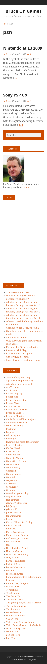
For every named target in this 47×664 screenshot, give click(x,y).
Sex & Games (12, 586)
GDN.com (11, 483)
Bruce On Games (23, 11)
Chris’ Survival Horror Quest (21, 419)
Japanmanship (13, 516)
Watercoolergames (16, 628)
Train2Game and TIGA (17, 292)
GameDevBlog (13, 467)
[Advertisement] (22, 241)
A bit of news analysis (17, 337)
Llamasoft (11, 528)
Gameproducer (14, 474)
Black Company (14, 393)
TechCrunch (12, 593)
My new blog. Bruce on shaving (22, 347)
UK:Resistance (13, 612)
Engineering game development (22, 442)
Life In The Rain (14, 525)
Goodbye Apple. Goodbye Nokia (22, 328)
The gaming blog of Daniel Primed (23, 602)
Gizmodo (10, 490)
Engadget (11, 438)
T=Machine (12, 590)
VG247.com (12, 619)
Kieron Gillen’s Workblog (19, 522)
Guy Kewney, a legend (17, 357)
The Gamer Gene (14, 599)
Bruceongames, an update (19, 353)
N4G (8, 545)
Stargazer (31, 659)
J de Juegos (11, 506)
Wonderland (12, 631)
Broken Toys (12, 403)
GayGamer (11, 480)
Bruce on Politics (15, 413)
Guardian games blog (17, 493)
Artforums (11, 390)
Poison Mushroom (15, 567)
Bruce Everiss (13, 406)
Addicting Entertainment (19, 384)
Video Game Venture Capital (20, 622)
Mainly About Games (17, 535)
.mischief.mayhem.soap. (18, 377)
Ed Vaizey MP (13, 435)
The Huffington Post (16, 606)
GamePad (11, 471)
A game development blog (19, 380)
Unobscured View (15, 615)
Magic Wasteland (15, 532)
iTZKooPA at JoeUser (16, 503)
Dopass (10, 432)
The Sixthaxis (13, 609)
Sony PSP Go (15, 95)
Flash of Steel (13, 448)
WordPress (18, 659)
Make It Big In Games (17, 538)
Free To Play (12, 451)
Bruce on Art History (17, 409)
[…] (16, 77)
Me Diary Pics (13, 541)
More (26, 187)
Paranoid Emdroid (15, 561)
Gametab (10, 477)
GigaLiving (12, 487)
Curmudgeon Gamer (16, 422)
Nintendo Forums (15, 551)
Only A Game (13, 557)
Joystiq (9, 519)
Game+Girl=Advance (17, 461)
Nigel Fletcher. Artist (17, 548)
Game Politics (13, 454)
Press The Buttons (15, 574)
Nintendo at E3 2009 (22, 48)
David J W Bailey (14, 425)
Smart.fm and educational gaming (24, 360)
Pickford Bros (13, 564)
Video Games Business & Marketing (24, 625)
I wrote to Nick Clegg (17, 350)
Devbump (11, 429)
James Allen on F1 (15, 512)
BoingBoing (12, 397)
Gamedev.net (12, 464)
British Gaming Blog (16, 400)
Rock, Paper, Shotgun (17, 583)
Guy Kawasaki (13, 496)
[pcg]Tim (11, 638)
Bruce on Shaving (15, 416)
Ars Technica (13, 387)
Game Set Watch (14, 458)
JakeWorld (11, 509)
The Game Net (13, 596)
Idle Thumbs (12, 500)
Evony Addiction (14, 445)
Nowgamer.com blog (17, 554)
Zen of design (13, 635)
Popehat (10, 570)
